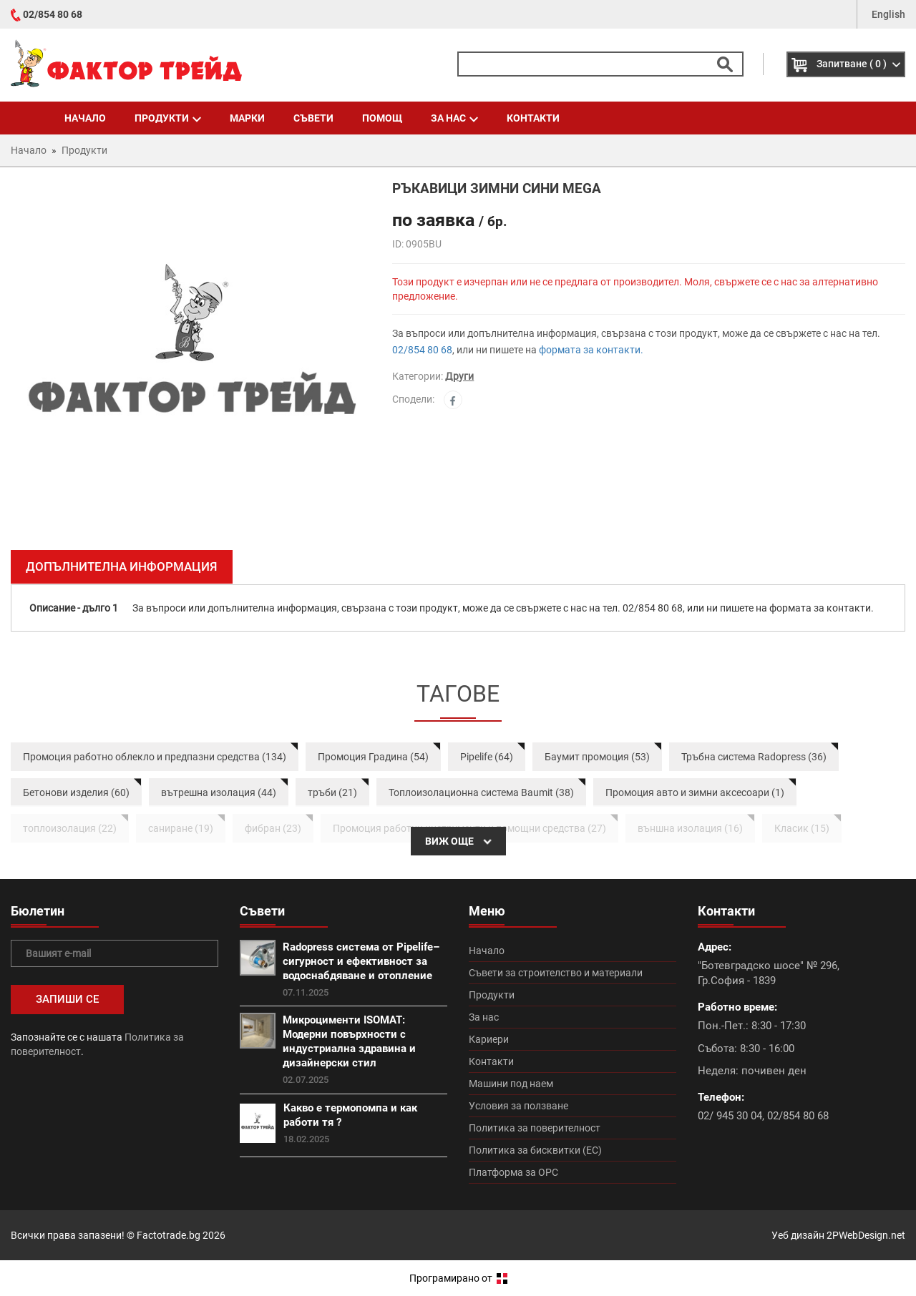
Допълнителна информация (122, 566)
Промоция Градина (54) (373, 756)
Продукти (168, 118)
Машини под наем (511, 1083)
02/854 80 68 (52, 14)
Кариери (489, 1039)
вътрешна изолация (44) (218, 792)
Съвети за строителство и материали (556, 972)
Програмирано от (458, 1278)
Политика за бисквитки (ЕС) (535, 1150)
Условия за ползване (518, 1105)
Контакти (533, 118)
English (888, 14)
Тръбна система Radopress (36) (754, 756)
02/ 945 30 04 (730, 1115)
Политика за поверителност (534, 1128)
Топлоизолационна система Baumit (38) (481, 792)
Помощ (382, 118)
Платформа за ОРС (513, 1172)
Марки (247, 118)
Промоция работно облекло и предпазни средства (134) (154, 756)
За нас (454, 118)
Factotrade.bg (168, 1235)
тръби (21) (332, 792)
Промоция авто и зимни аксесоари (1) (694, 792)
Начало (85, 118)
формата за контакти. (591, 349)
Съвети (313, 118)
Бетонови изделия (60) (76, 792)
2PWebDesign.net (866, 1235)
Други (459, 376)
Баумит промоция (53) (597, 756)
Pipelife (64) (486, 756)
